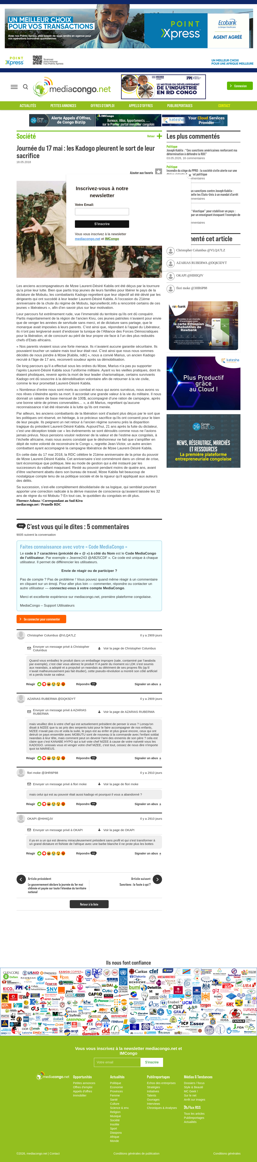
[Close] (190, 175)
